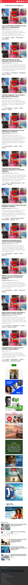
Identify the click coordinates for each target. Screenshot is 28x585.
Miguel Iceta (12, 219)
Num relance (4, 578)
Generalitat (16, 253)
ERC (17, 219)
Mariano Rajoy (7, 325)
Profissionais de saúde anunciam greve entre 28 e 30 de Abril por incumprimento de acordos (18, 540)
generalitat (4, 147)
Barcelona (12, 37)
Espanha (8, 74)
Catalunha (7, 37)
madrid (20, 146)
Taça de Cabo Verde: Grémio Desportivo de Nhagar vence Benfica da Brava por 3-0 (19, 555)
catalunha (16, 146)
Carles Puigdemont (5, 38)
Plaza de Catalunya (19, 37)
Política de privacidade (5, 582)
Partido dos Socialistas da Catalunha (17, 218)
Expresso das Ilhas (5, 29)
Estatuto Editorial (4, 581)
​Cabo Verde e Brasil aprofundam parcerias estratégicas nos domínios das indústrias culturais (19, 548)
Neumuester (4, 109)
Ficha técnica (3, 580)
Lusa (11, 29)
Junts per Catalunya (5, 360)
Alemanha (9, 109)
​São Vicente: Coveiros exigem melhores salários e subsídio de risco (19, 525)
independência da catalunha (16, 182)
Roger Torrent (4, 254)
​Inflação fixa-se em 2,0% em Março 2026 (18, 532)
